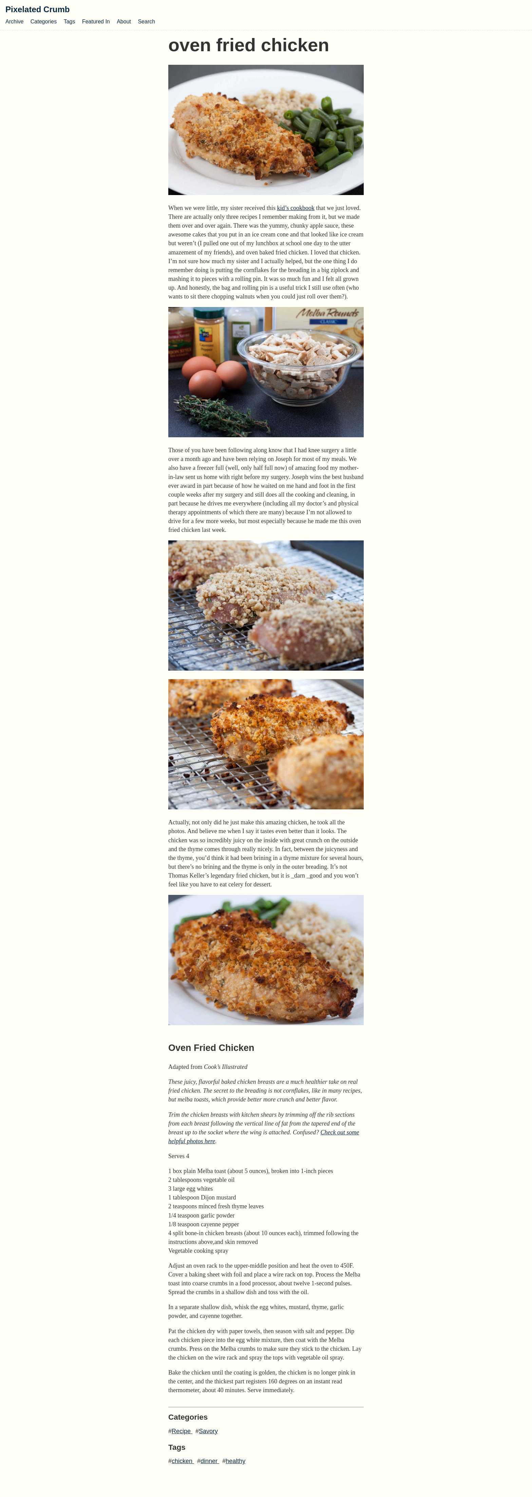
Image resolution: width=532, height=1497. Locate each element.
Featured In (96, 21)
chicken (183, 1461)
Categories (44, 21)
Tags (69, 21)
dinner (210, 1461)
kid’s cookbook (296, 208)
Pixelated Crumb (37, 9)
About (124, 21)
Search (146, 21)
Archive (14, 21)
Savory (208, 1431)
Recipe (182, 1431)
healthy (235, 1461)
